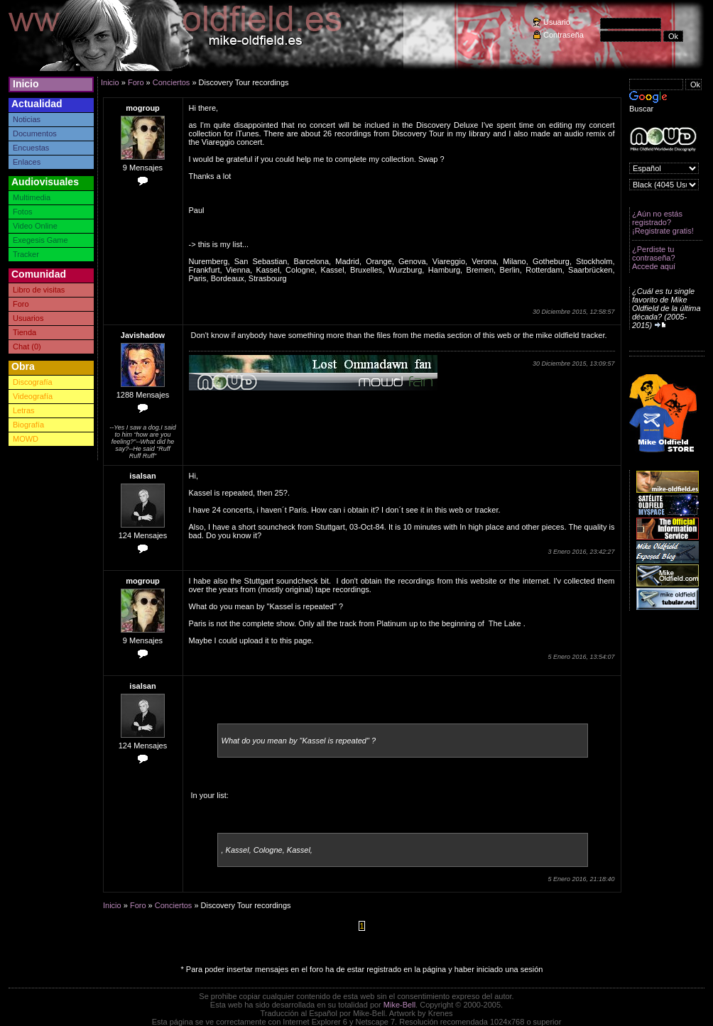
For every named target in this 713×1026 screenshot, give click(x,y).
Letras (24, 410)
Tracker (26, 254)
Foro (21, 304)
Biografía (28, 424)
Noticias (26, 119)
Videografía (33, 396)
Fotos (23, 211)
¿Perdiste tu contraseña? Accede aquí (653, 258)
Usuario (556, 22)
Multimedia (31, 197)
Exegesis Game (40, 240)
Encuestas (31, 147)
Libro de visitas (39, 289)
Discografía (33, 382)
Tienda (24, 332)
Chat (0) (27, 346)
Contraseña (563, 35)
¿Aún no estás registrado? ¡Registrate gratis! (663, 222)
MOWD (25, 439)
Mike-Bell (399, 1004)
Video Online (35, 226)
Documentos (35, 133)
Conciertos (171, 82)
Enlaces (26, 162)
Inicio (26, 83)
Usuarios (28, 318)
